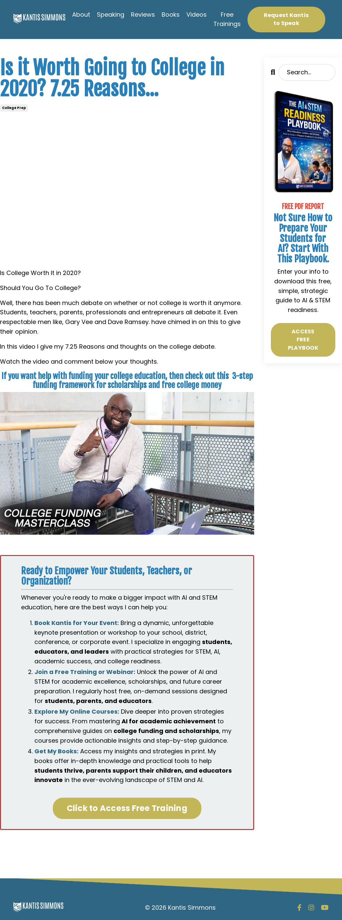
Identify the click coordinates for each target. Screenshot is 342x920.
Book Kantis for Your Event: (76, 623)
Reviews (143, 14)
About (81, 14)
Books (171, 14)
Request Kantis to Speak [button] (286, 19)
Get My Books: (56, 751)
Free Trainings (227, 19)
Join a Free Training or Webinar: (84, 672)
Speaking (110, 14)
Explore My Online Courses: (76, 711)
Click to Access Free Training (127, 808)
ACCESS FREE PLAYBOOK (303, 340)
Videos (196, 14)
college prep (14, 107)
